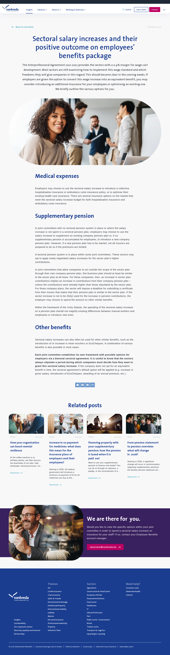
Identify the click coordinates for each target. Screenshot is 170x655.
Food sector (92, 601)
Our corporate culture (23, 626)
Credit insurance (55, 591)
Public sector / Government (98, 619)
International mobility (57, 609)
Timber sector (93, 626)
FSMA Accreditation (73, 646)
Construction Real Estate (98, 591)
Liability (51, 612)
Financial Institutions (95, 598)
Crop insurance (54, 594)
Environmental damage (58, 601)
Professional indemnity (57, 623)
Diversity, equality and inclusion (27, 630)
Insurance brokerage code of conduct (49, 646)
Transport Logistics (96, 630)
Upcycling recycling (96, 633)
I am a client (141, 9)
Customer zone (132, 587)
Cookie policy (87, 646)
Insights (17, 619)
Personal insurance (56, 619)
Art (49, 587)
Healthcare (91, 605)
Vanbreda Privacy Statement (106, 646)
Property (51, 626)
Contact (154, 9)
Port (88, 616)
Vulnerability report (127, 646)
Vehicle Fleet (54, 630)
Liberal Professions (95, 612)
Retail (89, 623)
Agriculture (91, 587)
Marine (51, 616)
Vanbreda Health (133, 591)
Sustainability (20, 623)
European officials (94, 594)
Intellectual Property (56, 605)
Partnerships (19, 633)
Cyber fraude (54, 598)
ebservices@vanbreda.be (105, 547)
